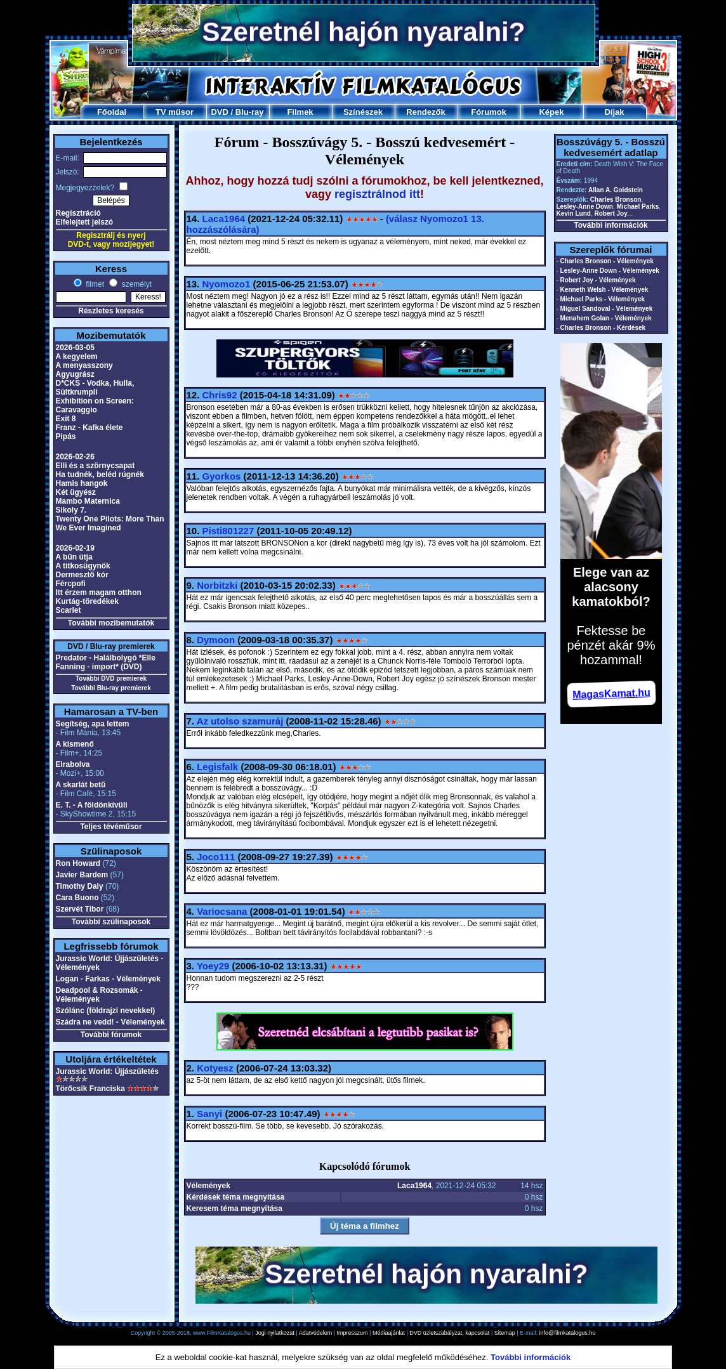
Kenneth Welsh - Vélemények (604, 289)
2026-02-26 (75, 456)
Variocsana (222, 911)
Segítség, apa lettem (92, 723)
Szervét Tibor (80, 909)
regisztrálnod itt (377, 194)
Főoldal (111, 112)
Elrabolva (73, 764)
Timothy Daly (79, 886)
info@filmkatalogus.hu (567, 1333)
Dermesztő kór (82, 574)
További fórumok (111, 1034)
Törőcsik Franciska (90, 1088)
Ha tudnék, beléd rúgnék (100, 474)
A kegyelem (77, 356)
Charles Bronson (616, 199)
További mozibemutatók (111, 623)
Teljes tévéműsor (111, 826)
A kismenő (75, 744)
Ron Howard (78, 863)
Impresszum (352, 1333)
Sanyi (209, 1113)
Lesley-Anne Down (585, 206)
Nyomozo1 (226, 283)
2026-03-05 (75, 347)
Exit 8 (66, 418)
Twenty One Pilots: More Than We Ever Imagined (110, 523)
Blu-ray (249, 112)
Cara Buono (77, 897)
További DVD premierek (111, 678)
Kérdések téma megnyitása (236, 1197)
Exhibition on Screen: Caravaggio (95, 405)
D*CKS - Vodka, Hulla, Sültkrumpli (95, 387)
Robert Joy (611, 213)
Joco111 (216, 856)
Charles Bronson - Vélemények (607, 261)
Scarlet (68, 610)
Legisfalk (217, 766)
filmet (94, 284)
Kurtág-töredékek (87, 601)
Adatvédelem (316, 1333)
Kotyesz (215, 1068)
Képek (551, 112)
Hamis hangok (82, 483)
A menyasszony (84, 365)
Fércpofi (71, 583)
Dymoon (216, 639)
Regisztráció (78, 213)
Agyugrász (75, 374)
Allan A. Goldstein (615, 190)
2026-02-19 (75, 548)
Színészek (363, 112)
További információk (610, 225)
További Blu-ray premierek (110, 687)
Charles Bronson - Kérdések (603, 327)
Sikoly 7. (71, 510)
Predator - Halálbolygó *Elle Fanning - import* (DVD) (105, 662)
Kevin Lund (574, 213)
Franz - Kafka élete (89, 427)
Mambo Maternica (88, 501)
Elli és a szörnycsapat (95, 465)
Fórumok (488, 112)
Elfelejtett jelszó (85, 222)
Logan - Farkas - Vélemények (108, 978)
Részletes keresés (110, 310)
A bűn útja (74, 557)
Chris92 (219, 395)
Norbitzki (217, 585)
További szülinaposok (111, 921)
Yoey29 (213, 965)
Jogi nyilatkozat (274, 1333)
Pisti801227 (228, 530)
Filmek (300, 112)
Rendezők (425, 112)
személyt (135, 284)
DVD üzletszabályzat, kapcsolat (449, 1333)
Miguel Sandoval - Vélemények (606, 308)
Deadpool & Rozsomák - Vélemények (99, 995)
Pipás (66, 436)
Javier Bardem (82, 874)
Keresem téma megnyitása (234, 1208)
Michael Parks (638, 206)
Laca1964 (224, 218)
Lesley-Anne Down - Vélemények (609, 270)
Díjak (614, 112)
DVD (219, 112)
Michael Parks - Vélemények (602, 299)
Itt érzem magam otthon (99, 592)
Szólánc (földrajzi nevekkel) (105, 1010)
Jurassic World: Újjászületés (107, 1071)
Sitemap (504, 1333)
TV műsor (174, 112)
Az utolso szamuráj (240, 721)
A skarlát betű (81, 784)
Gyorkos (221, 476)
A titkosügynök (83, 565)
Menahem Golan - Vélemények (606, 318)
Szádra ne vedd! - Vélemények (110, 1022)
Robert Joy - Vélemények (598, 280)
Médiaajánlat (389, 1333)
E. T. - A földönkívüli (92, 805)
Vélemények (208, 1185)
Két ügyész (76, 492)
